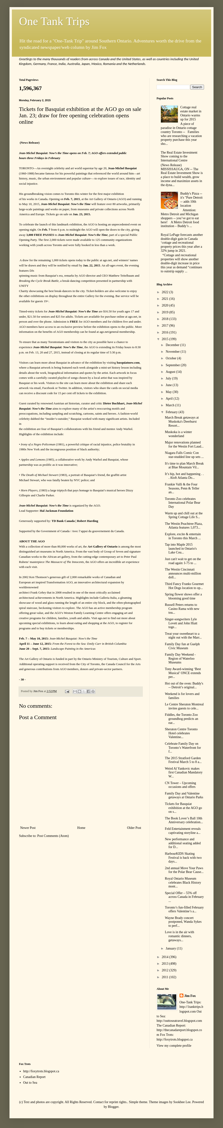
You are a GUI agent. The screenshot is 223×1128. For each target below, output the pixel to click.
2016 (165, 332)
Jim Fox (190, 996)
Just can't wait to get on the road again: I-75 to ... (183, 561)
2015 (165, 339)
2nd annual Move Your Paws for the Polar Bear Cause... (184, 870)
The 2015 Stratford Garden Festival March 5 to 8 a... (183, 760)
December (173, 345)
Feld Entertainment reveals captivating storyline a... (183, 831)
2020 (165, 305)
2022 (165, 292)
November (173, 351)
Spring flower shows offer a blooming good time (183, 596)
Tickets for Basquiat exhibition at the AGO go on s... (183, 808)
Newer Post (28, 828)
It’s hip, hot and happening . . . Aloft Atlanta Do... (184, 476)
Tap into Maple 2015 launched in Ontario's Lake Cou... (181, 548)
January (171, 948)
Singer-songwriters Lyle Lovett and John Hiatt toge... (181, 623)
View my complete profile (174, 1045)
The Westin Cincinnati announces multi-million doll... (183, 573)
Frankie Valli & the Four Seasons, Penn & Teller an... (182, 488)
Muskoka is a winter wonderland (178, 434)
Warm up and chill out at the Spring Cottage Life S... (184, 515)
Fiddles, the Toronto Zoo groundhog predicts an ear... (181, 719)
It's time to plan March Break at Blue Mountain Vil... (184, 465)
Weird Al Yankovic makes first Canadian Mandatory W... (184, 772)
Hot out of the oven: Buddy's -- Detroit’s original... (184, 685)
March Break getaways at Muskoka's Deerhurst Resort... (182, 421)
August (171, 372)
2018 (165, 319)
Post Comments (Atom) (53, 836)
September (173, 365)
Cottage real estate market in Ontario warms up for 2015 (190, 113)
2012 (165, 970)
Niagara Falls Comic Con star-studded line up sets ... (184, 455)
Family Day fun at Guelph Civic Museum (182, 646)
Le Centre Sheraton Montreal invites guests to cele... (184, 706)
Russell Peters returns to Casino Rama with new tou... (182, 609)
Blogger (113, 1107)
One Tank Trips (54, 21)
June (169, 385)
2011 (165, 977)
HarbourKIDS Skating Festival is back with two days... (183, 857)
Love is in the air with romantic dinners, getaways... (179, 936)
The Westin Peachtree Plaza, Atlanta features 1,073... (184, 526)
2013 (165, 963)
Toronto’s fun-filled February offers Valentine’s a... (184, 909)
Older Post (134, 828)
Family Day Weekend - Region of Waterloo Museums (180, 658)
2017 (165, 325)
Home (81, 828)
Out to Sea (30, 1082)
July (169, 378)
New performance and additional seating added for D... (183, 843)
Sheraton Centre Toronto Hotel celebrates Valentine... (181, 733)
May (169, 392)
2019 (165, 312)
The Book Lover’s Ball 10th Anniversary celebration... (184, 820)
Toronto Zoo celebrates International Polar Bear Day (182, 503)
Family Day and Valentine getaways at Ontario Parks (184, 795)
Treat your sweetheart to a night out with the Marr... (183, 635)
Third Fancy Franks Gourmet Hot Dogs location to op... (184, 586)
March (170, 405)
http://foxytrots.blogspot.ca (41, 1071)
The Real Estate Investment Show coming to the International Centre (179, 156)
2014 (165, 957)
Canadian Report (34, 1077)
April (169, 398)
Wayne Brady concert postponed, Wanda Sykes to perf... (183, 922)
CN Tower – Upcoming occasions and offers (180, 785)
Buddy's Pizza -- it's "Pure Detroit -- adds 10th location (191, 199)
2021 (165, 299)
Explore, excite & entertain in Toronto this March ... (183, 536)
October (171, 358)
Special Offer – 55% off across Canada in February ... (184, 897)
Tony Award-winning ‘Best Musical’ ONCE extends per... (183, 673)
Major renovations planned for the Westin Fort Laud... (184, 444)
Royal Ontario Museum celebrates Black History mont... (183, 882)
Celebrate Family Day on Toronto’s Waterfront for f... (183, 748)
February (172, 412)
